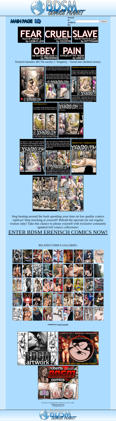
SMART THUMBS (62, 324)
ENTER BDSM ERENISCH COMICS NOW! (58, 232)
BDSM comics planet (59, 404)
